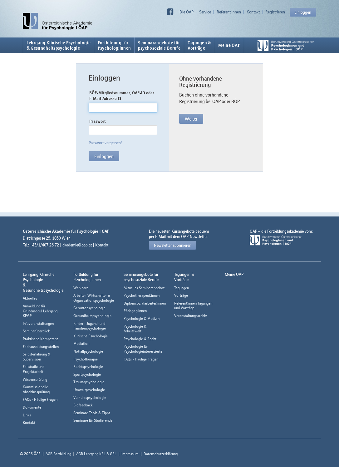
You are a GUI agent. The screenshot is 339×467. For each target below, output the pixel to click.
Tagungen (181, 288)
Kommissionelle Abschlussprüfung (36, 389)
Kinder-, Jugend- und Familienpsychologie (89, 326)
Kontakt (253, 11)
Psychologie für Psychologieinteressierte (143, 349)
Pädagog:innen (135, 310)
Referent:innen (229, 11)
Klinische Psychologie (90, 336)
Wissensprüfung (35, 379)
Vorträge (181, 295)
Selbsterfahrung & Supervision (36, 356)
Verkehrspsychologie (89, 397)
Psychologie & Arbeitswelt (135, 329)
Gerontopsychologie (89, 308)
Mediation (81, 343)
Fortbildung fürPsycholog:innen (114, 45)
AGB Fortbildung (58, 453)
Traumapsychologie (88, 382)
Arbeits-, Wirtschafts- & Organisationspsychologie (93, 298)
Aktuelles (30, 298)
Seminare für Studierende (92, 420)
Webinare (80, 288)
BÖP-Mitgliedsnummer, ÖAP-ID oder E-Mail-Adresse (121, 95)
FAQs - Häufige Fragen (40, 399)
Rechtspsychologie (88, 366)
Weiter (191, 119)
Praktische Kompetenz (40, 338)
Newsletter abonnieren (172, 245)
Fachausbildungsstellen (41, 346)
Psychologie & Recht (140, 338)
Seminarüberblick (36, 331)
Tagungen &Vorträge (199, 45)
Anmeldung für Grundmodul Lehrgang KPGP (40, 311)
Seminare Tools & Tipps (91, 412)
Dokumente (32, 407)
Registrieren (275, 11)
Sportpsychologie (87, 374)
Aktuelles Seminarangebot (144, 288)
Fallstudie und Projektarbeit (33, 369)
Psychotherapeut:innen (142, 295)
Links (27, 415)
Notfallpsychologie (88, 351)
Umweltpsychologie (89, 389)
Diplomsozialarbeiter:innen (145, 303)
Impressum (130, 453)
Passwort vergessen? (105, 142)
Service (205, 11)
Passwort (97, 121)
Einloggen (302, 12)
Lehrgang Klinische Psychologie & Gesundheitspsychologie (59, 45)
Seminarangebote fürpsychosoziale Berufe (159, 45)
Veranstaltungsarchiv (190, 315)
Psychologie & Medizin (142, 318)
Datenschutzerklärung (161, 453)
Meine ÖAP (229, 45)
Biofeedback (83, 405)
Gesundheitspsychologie (92, 315)
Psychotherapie (85, 359)
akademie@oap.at (77, 244)
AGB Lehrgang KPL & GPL (96, 453)
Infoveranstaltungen (38, 323)
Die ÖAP (186, 11)
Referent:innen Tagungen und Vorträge (193, 306)
